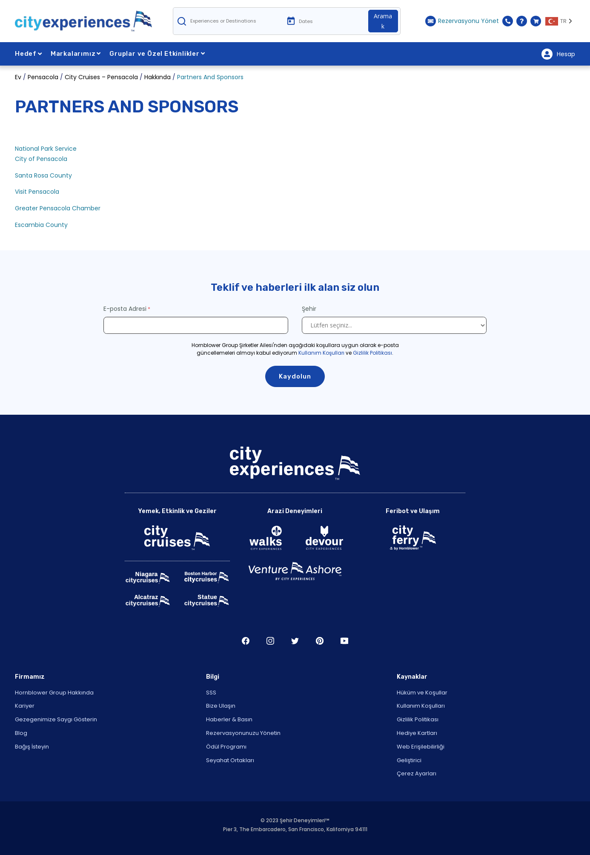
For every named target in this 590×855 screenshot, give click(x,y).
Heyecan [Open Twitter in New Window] (295, 641)
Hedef (28, 53)
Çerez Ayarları (416, 773)
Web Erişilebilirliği (420, 747)
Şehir (310, 308)
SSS (211, 693)
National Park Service (46, 148)
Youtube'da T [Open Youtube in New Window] (344, 641)
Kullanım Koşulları (321, 352)
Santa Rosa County (43, 175)
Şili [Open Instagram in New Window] (270, 641)
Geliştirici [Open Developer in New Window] (409, 760)
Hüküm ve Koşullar (422, 693)
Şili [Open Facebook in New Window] (245, 641)
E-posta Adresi (124, 308)
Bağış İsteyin (32, 747)
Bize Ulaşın (220, 706)
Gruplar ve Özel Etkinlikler (157, 53)
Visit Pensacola (38, 191)
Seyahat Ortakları (230, 760)
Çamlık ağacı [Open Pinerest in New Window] (320, 641)
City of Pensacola (41, 159)
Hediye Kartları (417, 733)
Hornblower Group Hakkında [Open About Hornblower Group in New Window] (54, 693)
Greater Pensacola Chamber (57, 208)
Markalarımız (76, 53)
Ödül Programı (226, 747)
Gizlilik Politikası (372, 352)
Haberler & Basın (229, 719)
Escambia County (41, 225)
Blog (21, 733)
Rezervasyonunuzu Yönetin (243, 733)
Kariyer (24, 706)
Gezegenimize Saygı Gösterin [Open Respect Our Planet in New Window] (56, 719)
